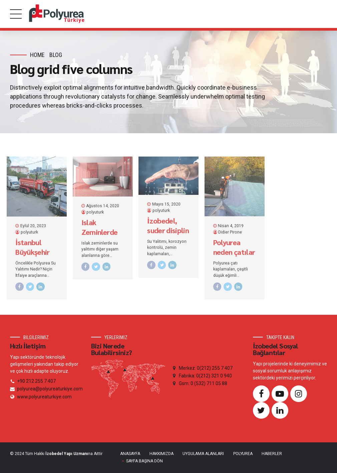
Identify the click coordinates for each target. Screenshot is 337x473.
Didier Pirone (230, 232)
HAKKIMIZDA (161, 453)
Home (37, 54)
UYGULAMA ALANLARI (203, 453)
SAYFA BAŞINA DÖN (144, 461)
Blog (55, 54)
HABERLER (272, 453)
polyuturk (29, 232)
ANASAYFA (130, 453)
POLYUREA (243, 453)
